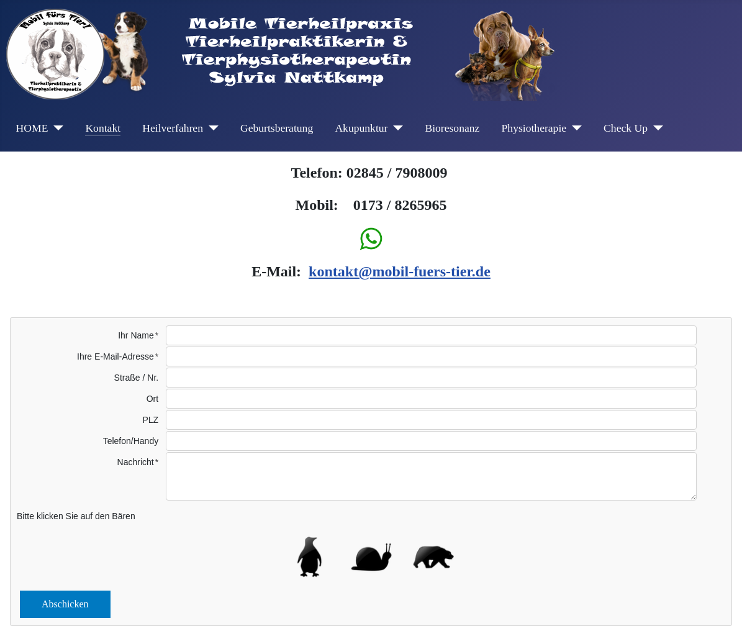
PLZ (151, 420)
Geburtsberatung (276, 128)
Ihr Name (136, 335)
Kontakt (102, 128)
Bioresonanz (452, 128)
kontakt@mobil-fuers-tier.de (400, 271)
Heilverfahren (172, 128)
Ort (152, 399)
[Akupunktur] (395, 128)
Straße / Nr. (136, 378)
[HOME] (55, 128)
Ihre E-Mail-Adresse (115, 356)
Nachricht (135, 462)
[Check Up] (655, 128)
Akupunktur (361, 128)
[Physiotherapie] (574, 128)
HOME (32, 128)
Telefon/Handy (131, 441)
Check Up (626, 128)
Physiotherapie (534, 128)
